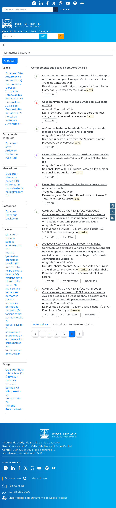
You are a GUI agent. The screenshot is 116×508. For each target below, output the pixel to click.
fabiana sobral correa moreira (14, 318)
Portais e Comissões (15, 9)
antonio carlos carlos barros (13, 343)
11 (73, 334)
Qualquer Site (14, 73)
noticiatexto (14, 188)
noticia (12, 181)
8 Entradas (42, 324)
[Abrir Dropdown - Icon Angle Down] (55, 9)
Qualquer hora (14, 369)
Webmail (65, 9)
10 (65, 334)
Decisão (11, 218)
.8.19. (43, 36)
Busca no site (16, 478)
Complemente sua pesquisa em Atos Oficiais (59, 67)
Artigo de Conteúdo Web (11, 154)
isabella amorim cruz (13, 245)
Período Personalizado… (14, 409)
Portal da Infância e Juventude (13, 120)
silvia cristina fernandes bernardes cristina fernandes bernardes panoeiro (12, 299)
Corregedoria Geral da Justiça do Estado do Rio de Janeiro (14, 91)
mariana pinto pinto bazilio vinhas (13, 281)
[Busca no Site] (58, 53)
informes (12, 184)
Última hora (14, 373)
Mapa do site (39, 478)
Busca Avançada (41, 31)
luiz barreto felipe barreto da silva (13, 271)
